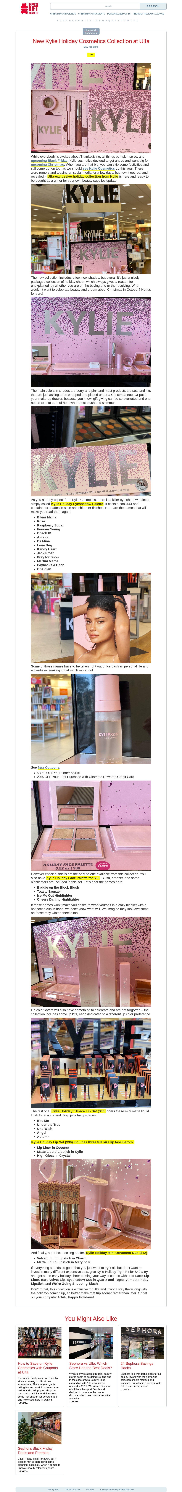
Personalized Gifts (119, 14)
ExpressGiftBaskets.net (124, 1490)
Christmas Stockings (63, 14)
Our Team (90, 1490)
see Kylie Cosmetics (99, 168)
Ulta (91, 55)
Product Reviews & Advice (148, 14)
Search (153, 6)
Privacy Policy (54, 1490)
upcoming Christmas (47, 164)
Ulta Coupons (48, 767)
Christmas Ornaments (91, 14)
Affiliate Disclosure (73, 1490)
